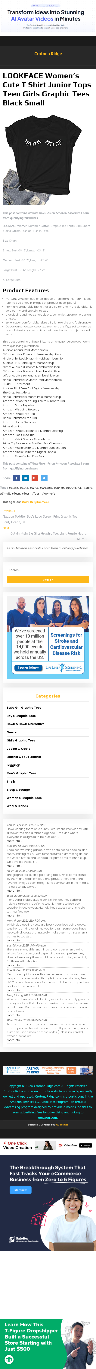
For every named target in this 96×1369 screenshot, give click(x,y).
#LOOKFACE (74, 487)
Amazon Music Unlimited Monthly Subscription (34, 448)
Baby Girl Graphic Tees (24, 708)
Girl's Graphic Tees (35, 502)
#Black (13, 487)
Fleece (12, 732)
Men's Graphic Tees (21, 773)
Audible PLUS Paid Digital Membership (28, 363)
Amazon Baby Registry (18, 405)
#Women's (48, 493)
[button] (48, 67)
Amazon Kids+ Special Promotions (26, 439)
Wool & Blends (17, 806)
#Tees (25, 493)
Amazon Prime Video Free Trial (23, 456)
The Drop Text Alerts (16, 392)
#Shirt (87, 487)
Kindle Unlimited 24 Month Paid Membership (33, 358)
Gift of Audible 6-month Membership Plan (31, 371)
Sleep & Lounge (18, 790)
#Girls (34, 487)
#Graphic (46, 487)
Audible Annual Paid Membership (25, 350)
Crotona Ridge (48, 53)
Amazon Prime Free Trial (19, 414)
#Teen (16, 493)
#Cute (24, 487)
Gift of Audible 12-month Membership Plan (32, 354)
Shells (11, 782)
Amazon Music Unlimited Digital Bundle (29, 452)
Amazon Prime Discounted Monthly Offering (33, 431)
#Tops (35, 493)
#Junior (59, 487)
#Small (5, 493)
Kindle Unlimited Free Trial (20, 418)
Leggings (13, 765)
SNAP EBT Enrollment (16, 384)
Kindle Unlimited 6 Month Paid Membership (32, 397)
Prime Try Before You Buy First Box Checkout (33, 443)
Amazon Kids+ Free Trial (19, 435)
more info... (14, 841)
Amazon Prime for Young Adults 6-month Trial (34, 401)
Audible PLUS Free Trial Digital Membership (31, 388)
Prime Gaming (12, 426)
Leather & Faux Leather (24, 757)
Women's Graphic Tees (24, 798)
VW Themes (61, 1124)
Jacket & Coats (18, 749)
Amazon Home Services (19, 422)
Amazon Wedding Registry (21, 409)
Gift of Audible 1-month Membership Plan (31, 375)
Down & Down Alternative (26, 724)
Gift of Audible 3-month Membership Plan (31, 367)
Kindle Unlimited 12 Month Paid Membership (32, 380)
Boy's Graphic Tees (21, 716)
